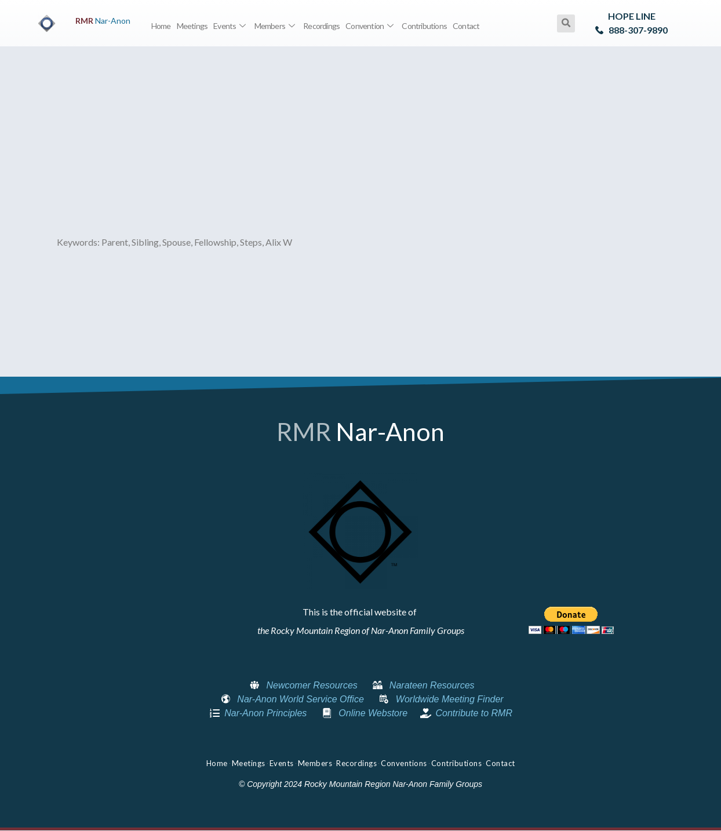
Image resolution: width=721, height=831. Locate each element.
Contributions (424, 26)
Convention (370, 26)
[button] (566, 23)
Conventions (404, 763)
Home (161, 26)
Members (276, 26)
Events (230, 26)
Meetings (192, 26)
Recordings (321, 26)
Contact (466, 26)
